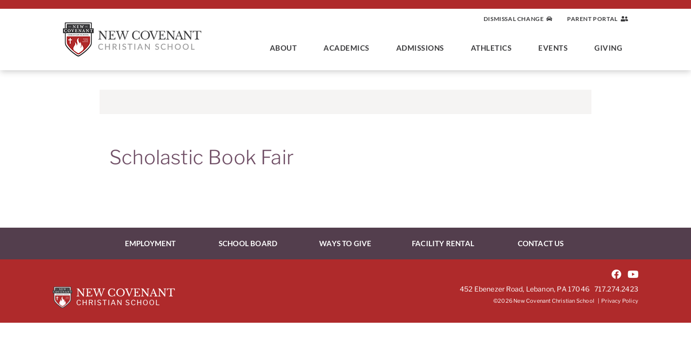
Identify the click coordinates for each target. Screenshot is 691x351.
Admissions (422, 48)
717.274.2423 (616, 289)
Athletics (494, 48)
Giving (610, 48)
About (286, 48)
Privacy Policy (619, 300)
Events (555, 48)
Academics (349, 48)
